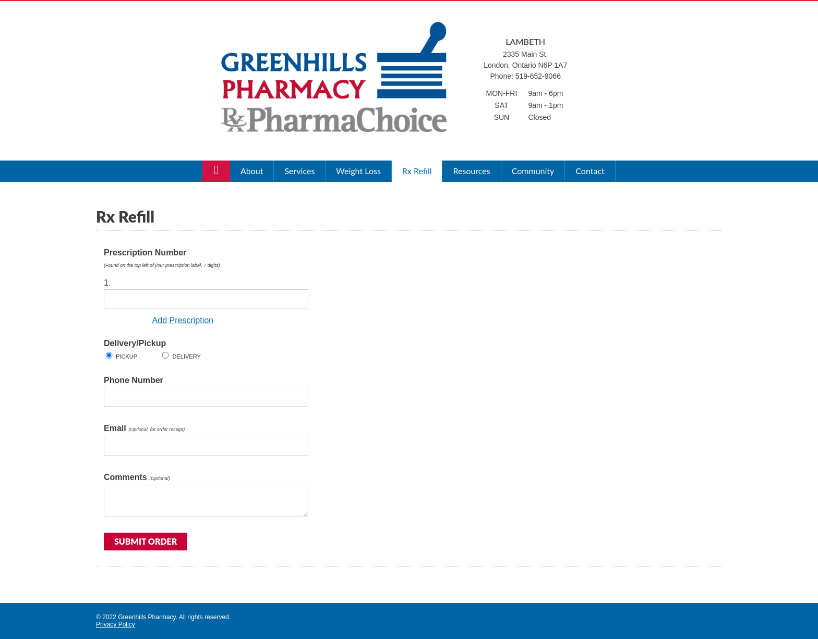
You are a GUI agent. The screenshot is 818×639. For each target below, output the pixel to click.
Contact (589, 171)
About (251, 171)
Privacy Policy (115, 624)
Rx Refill (417, 171)
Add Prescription (182, 320)
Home (216, 172)
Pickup (125, 356)
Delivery (185, 356)
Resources (471, 171)
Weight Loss (358, 171)
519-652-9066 (538, 76)
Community (533, 171)
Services (299, 171)
